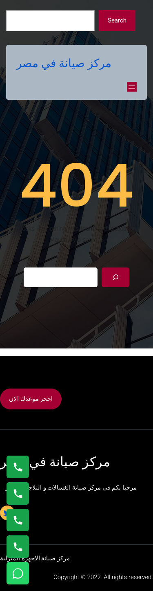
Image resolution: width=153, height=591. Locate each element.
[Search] (115, 277)
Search (117, 20)
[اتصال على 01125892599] (18, 546)
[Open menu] (132, 87)
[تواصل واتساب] (18, 573)
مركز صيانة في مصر (63, 63)
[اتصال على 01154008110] (18, 467)
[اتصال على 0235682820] (18, 493)
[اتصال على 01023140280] (18, 520)
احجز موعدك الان (31, 398)
